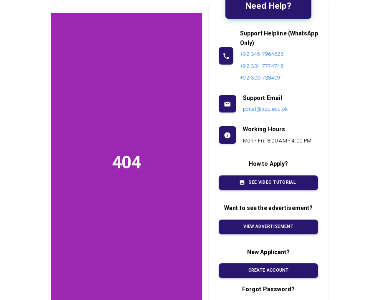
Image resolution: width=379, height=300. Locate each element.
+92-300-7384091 (261, 78)
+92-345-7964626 (261, 54)
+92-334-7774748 (261, 66)
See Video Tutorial (268, 182)
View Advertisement (268, 227)
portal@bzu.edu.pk (265, 109)
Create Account (268, 270)
